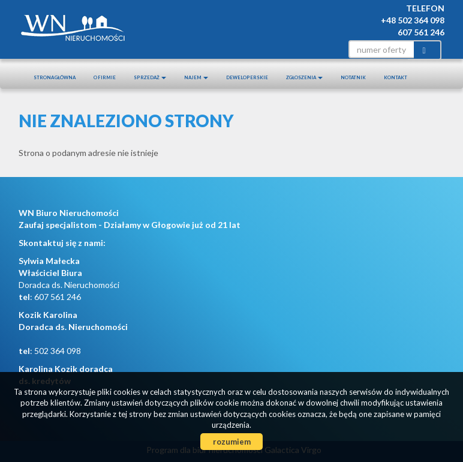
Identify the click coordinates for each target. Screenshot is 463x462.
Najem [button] (196, 77)
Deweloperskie (247, 77)
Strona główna (55, 77)
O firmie (105, 77)
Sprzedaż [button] (150, 77)
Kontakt (395, 77)
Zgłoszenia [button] (304, 77)
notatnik (353, 77)
